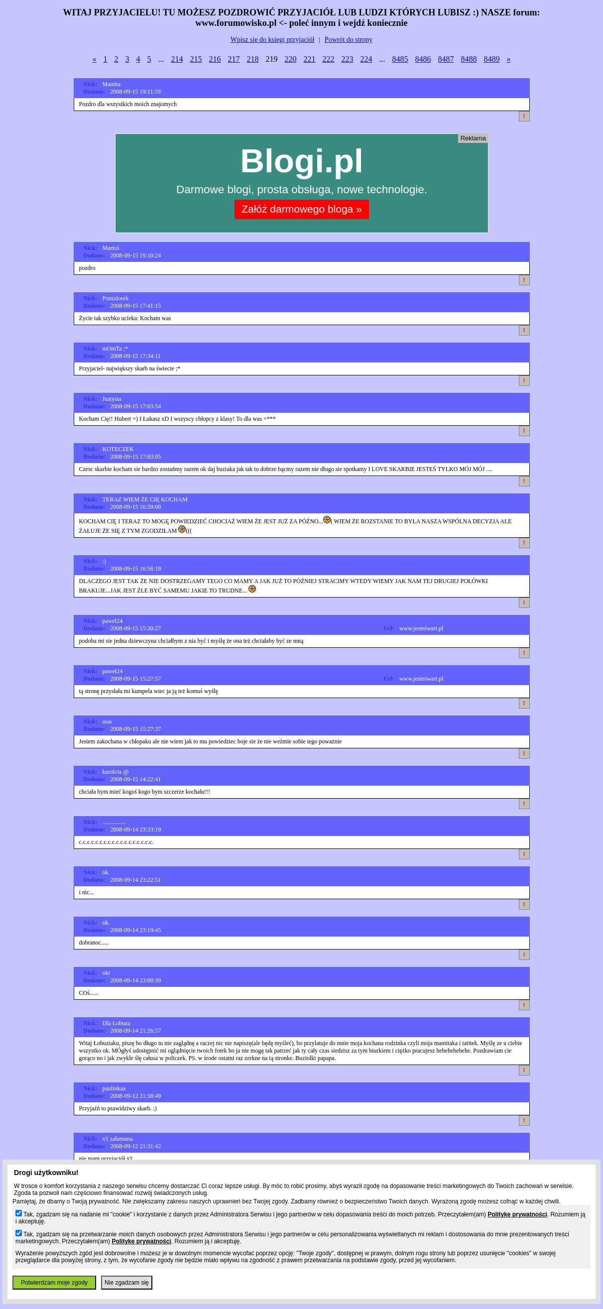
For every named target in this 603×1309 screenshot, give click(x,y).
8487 (446, 59)
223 (348, 59)
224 (366, 59)
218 (253, 59)
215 (196, 59)
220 (291, 59)
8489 (492, 59)
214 (177, 59)
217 (234, 59)
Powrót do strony (348, 39)
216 (215, 59)
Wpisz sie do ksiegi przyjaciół (273, 39)
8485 (400, 59)
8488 (469, 59)
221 (310, 59)
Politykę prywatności (517, 1214)
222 (329, 59)
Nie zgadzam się (127, 1282)
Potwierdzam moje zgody (54, 1282)
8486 (423, 59)
